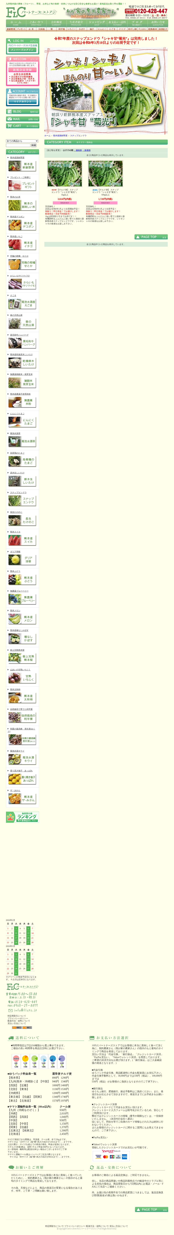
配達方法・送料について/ (97, 1226)
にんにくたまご (22, 420)
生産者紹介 (77, 23)
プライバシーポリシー (18, 1018)
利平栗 (61, 29)
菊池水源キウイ (22, 758)
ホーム (16, 23)
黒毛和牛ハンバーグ (22, 342)
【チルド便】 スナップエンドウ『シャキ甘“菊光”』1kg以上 (64, 192)
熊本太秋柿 (22, 696)
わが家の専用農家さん (91, 12)
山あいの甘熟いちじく (22, 677)
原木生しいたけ (22, 480)
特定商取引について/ (54, 1226)
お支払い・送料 (117, 23)
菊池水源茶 (22, 440)
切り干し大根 (132, 29)
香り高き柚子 (92, 29)
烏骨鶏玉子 (163, 29)
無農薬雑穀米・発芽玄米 (22, 381)
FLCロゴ (31, 12)
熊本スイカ (22, 539)
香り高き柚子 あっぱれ (22, 778)
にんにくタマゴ (122, 29)
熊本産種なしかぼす (22, 637)
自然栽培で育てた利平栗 (22, 716)
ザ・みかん (22, 797)
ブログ (137, 23)
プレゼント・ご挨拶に (22, 184)
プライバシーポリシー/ (75, 1226)
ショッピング (97, 23)
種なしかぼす (82, 29)
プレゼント (21, 29)
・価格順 (78, 150)
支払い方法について (17, 1023)
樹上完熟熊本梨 (22, 657)
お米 (31, 29)
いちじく (72, 29)
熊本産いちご (22, 243)
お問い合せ (157, 23)
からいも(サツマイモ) (22, 283)
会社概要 (56, 23)
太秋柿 (41, 29)
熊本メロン (22, 617)
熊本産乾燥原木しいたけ (22, 361)
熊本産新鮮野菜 (22, 164)
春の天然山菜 (22, 322)
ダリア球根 (22, 558)
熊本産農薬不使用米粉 (22, 401)
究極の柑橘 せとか (22, 263)
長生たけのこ (22, 519)
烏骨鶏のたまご (22, 460)
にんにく (102, 29)
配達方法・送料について (19, 1021)
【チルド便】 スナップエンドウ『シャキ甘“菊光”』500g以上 (105, 192)
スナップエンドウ (22, 499)
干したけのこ (142, 29)
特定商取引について (17, 1016)
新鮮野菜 (11, 29)
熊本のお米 (22, 204)
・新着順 (86, 150)
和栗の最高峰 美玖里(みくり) (22, 737)
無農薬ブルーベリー (22, 598)
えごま (112, 29)
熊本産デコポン (22, 224)
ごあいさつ (36, 23)
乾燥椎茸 (153, 29)
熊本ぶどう (22, 578)
